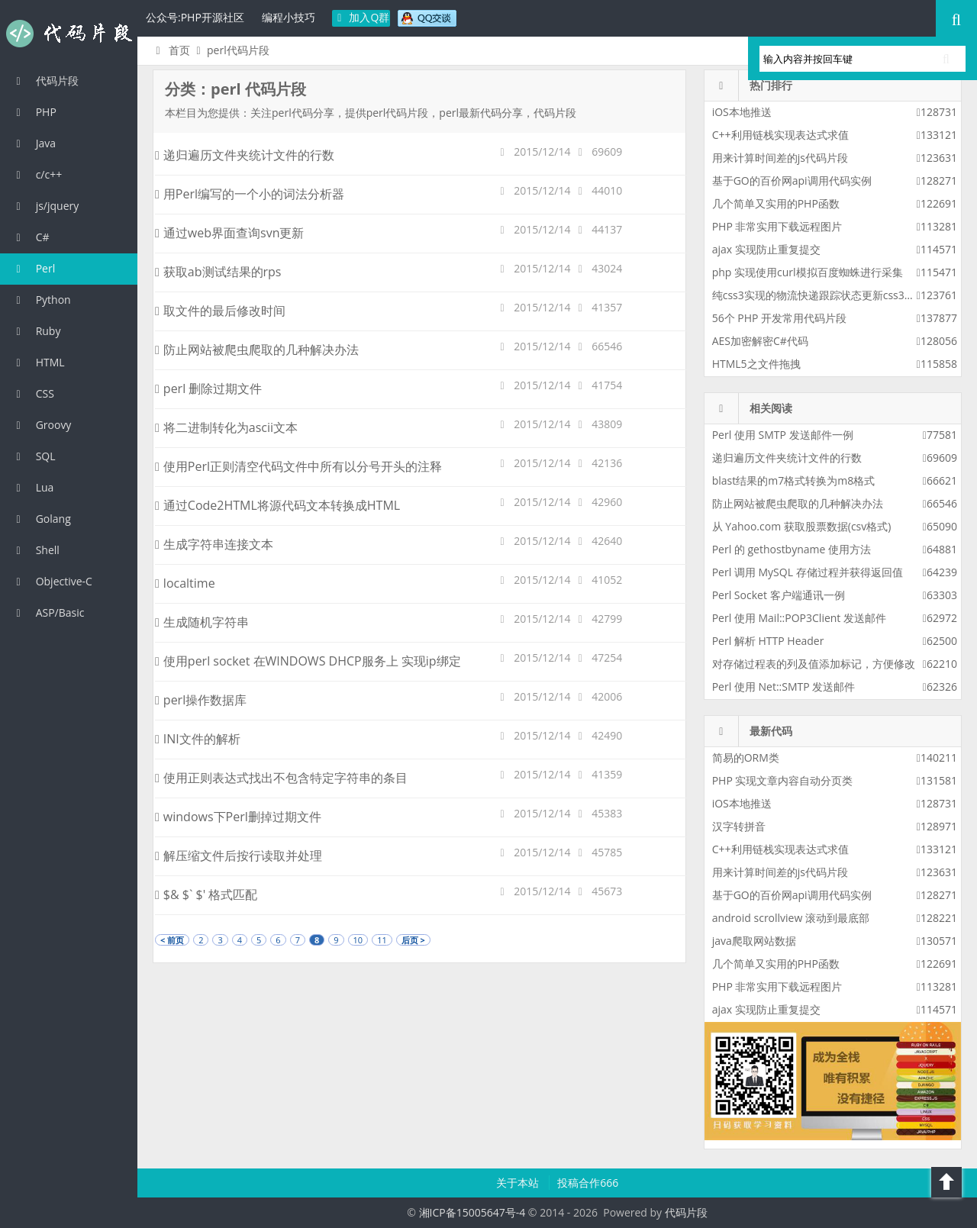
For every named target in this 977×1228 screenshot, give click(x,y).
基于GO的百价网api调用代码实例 (792, 180)
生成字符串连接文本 (214, 544)
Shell (35, 550)
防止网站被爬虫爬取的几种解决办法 (257, 349)
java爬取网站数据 (754, 940)
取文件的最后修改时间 (220, 310)
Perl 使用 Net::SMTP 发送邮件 (784, 686)
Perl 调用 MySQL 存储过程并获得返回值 (807, 572)
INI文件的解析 (197, 738)
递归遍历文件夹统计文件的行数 (244, 155)
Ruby (35, 331)
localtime (185, 583)
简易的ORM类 (745, 757)
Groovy (41, 424)
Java (33, 143)
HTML (38, 362)
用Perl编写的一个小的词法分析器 (249, 193)
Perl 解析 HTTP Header (768, 640)
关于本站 (519, 1182)
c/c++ (36, 174)
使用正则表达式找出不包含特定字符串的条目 (281, 777)
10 (358, 940)
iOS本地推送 (742, 112)
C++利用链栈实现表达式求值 (780, 134)
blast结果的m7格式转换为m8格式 (793, 480)
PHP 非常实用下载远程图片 (777, 226)
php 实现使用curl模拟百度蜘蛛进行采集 (807, 272)
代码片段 (68, 33)
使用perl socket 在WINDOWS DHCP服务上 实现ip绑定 (308, 661)
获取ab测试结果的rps (218, 271)
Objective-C (51, 581)
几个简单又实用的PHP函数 (776, 203)
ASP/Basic (47, 612)
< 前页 (172, 940)
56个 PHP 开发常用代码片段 (779, 318)
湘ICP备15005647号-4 (472, 1212)
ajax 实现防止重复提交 (766, 249)
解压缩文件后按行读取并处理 (238, 855)
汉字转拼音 (739, 826)
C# (30, 237)
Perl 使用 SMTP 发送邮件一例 (782, 434)
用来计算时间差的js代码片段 (780, 157)
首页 (170, 50)
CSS (32, 393)
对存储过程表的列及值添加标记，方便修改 (813, 663)
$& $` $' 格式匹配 (206, 894)
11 (382, 940)
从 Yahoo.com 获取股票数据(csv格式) (802, 526)
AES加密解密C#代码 (760, 341)
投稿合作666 (587, 1182)
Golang (41, 518)
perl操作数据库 (201, 699)
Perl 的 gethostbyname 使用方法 (791, 549)
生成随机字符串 (202, 622)
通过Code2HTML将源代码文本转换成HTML (277, 505)
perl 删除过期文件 (208, 388)
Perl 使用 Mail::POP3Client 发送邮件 (799, 618)
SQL (33, 456)
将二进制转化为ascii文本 (226, 427)
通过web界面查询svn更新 (235, 232)
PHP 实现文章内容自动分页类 (782, 780)
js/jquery (45, 205)
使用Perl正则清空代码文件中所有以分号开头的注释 (298, 466)
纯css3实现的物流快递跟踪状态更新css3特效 (819, 295)
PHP (33, 112)
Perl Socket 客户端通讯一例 (778, 595)
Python (41, 299)
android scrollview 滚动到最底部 (790, 918)
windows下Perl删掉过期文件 (238, 816)
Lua (32, 487)
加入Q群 (361, 17)
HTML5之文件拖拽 (756, 363)
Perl (33, 268)
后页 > (413, 940)
